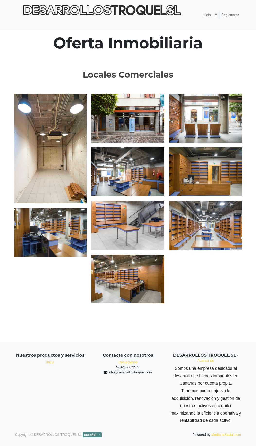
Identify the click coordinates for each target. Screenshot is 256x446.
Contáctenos (128, 362)
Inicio (50, 362)
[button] (216, 14)
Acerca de (205, 360)
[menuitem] (207, 14)
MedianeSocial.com (226, 435)
